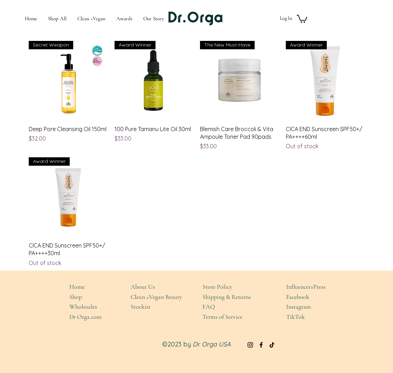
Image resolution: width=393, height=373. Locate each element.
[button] (302, 18)
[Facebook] (261, 345)
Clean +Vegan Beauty (156, 297)
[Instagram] (250, 345)
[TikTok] (272, 345)
